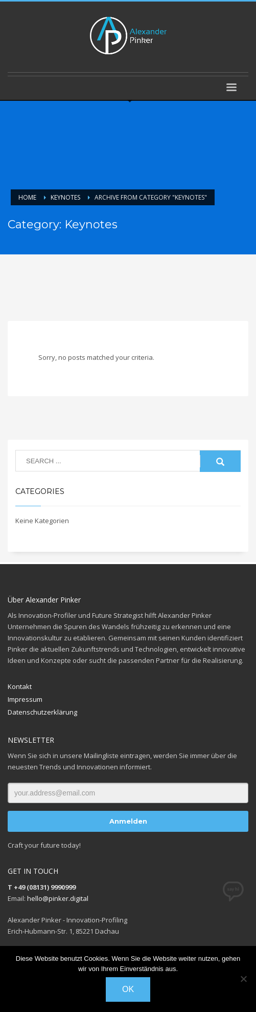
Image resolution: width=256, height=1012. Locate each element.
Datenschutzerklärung (42, 712)
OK (128, 989)
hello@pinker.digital (57, 898)
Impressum (25, 699)
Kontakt (20, 686)
